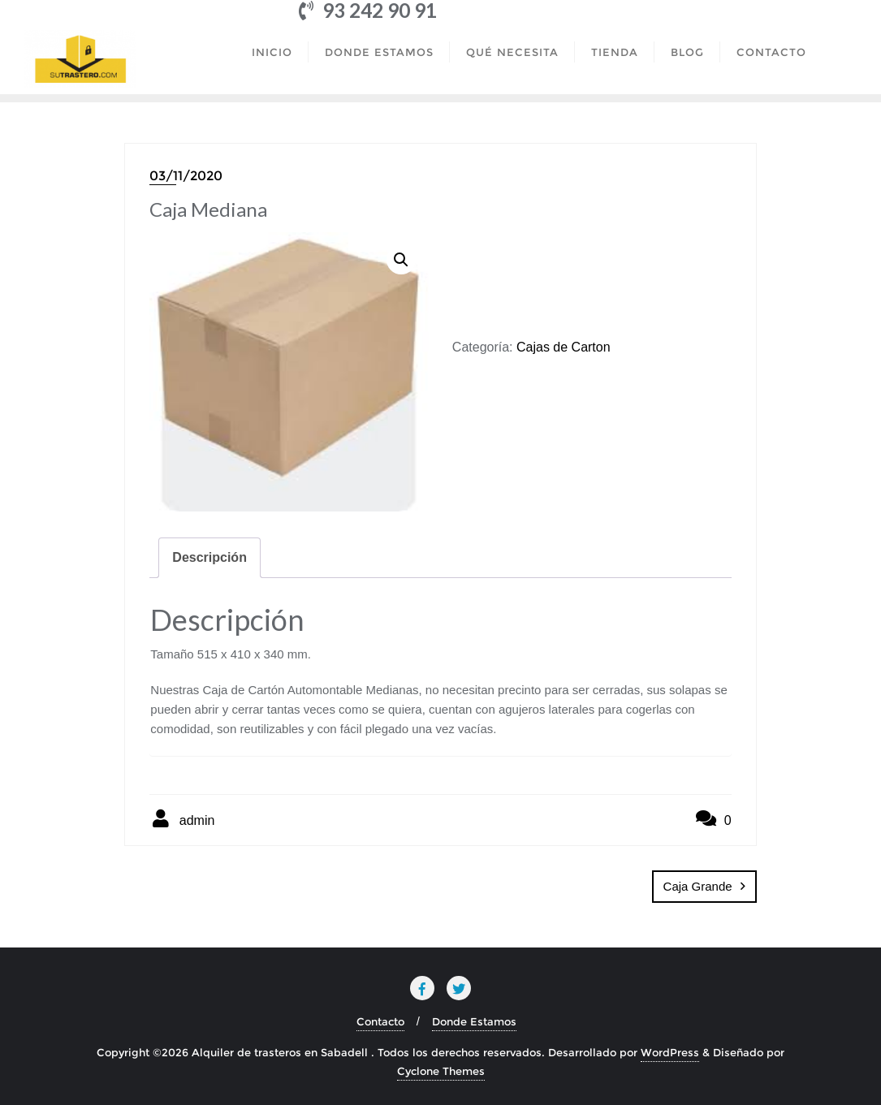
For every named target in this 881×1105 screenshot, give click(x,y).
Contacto (380, 1021)
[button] (401, 259)
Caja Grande (697, 886)
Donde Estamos (474, 1021)
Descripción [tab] (209, 557)
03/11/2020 (185, 175)
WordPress (670, 1052)
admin (181, 818)
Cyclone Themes (441, 1070)
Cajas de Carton (563, 347)
